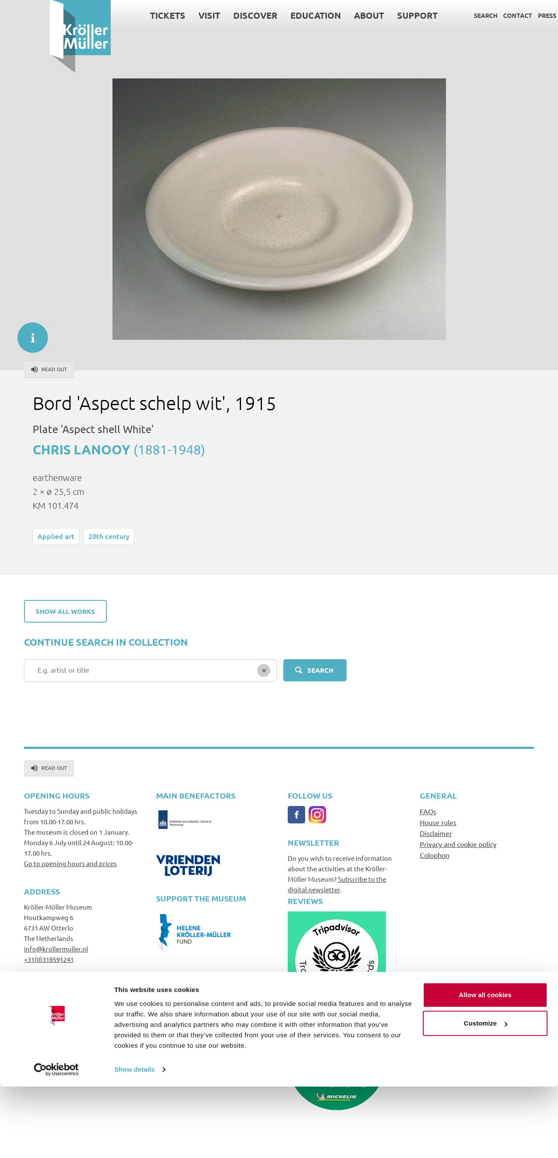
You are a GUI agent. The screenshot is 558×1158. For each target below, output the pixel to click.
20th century (108, 536)
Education (266, 15)
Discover (206, 15)
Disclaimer (436, 833)
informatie (28, 333)
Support (367, 15)
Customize (485, 1094)
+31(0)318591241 (49, 959)
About (319, 15)
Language (529, 15)
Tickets (118, 15)
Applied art (56, 536)
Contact (468, 15)
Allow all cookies (485, 1066)
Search (436, 15)
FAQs (428, 811)
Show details (134, 1140)
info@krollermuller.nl (56, 949)
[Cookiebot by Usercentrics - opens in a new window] (56, 1141)
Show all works (65, 611)
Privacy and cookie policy (458, 844)
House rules (438, 822)
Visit (159, 15)
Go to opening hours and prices (70, 863)
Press (497, 15)
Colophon (434, 854)
